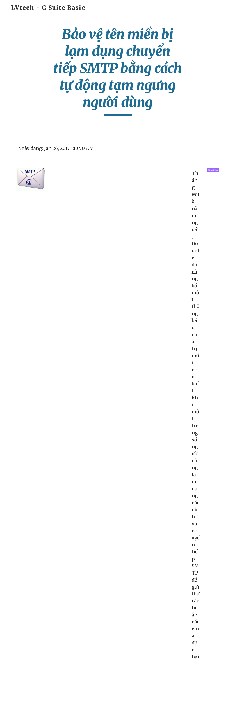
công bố (195, 278)
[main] (117, 71)
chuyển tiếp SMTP (195, 552)
